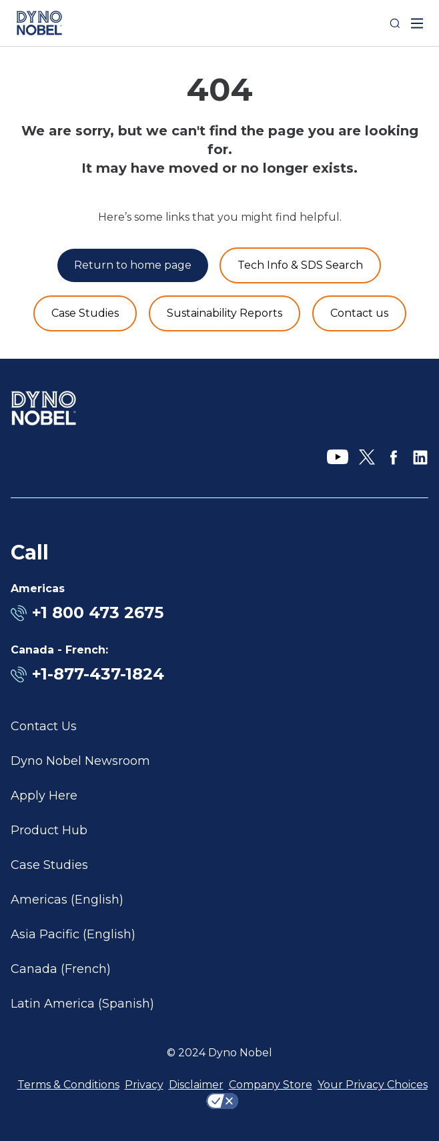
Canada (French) (61, 969)
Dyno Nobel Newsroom (80, 761)
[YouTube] (337, 457)
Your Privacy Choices (373, 1084)
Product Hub (49, 830)
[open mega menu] (417, 23)
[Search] (395, 23)
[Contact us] (359, 313)
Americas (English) (67, 899)
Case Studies (49, 865)
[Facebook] (394, 457)
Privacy (144, 1084)
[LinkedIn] (420, 457)
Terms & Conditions (68, 1084)
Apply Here (44, 795)
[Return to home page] (132, 265)
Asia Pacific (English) (73, 934)
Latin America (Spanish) (82, 1003)
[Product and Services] (300, 265)
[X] (367, 457)
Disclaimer (196, 1084)
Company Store (270, 1084)
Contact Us (44, 726)
